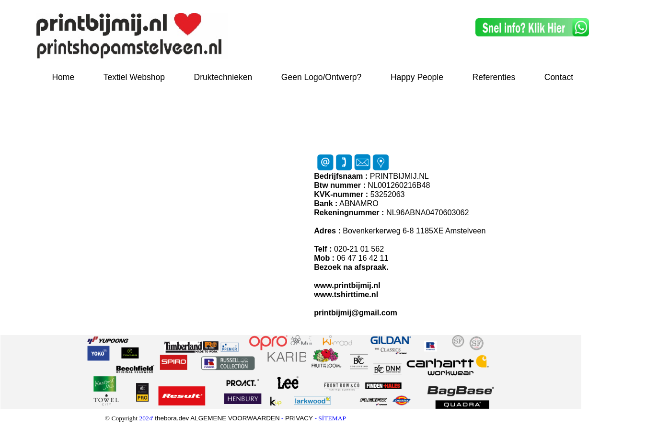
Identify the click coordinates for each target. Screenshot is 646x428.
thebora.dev (172, 418)
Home (63, 77)
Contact (558, 77)
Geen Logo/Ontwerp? (321, 77)
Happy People (417, 77)
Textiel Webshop (134, 77)
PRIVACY (299, 418)
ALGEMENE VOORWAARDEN (234, 418)
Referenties (494, 77)
